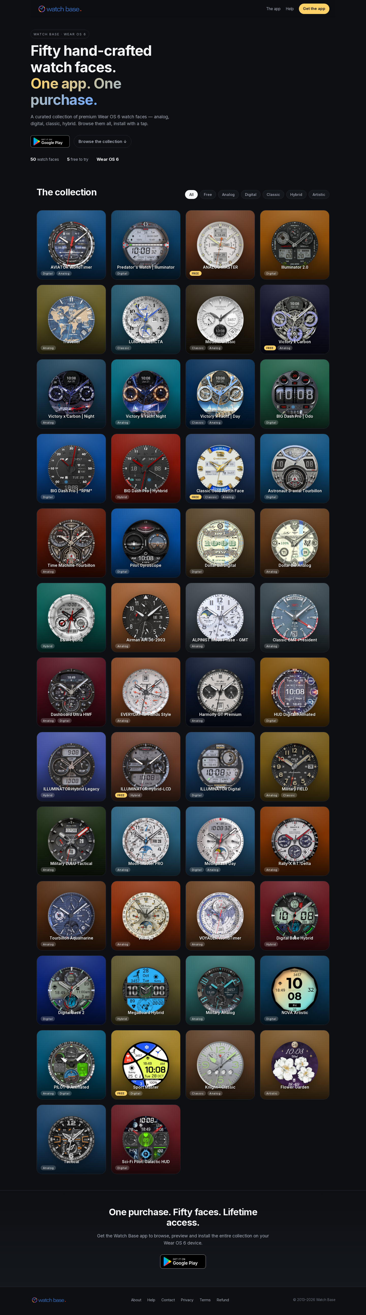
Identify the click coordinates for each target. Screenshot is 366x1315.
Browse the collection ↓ (103, 141)
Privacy (187, 1300)
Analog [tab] (228, 194)
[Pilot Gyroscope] (145, 543)
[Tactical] (71, 1139)
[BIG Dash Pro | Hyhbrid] (145, 468)
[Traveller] (71, 319)
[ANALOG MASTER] (220, 245)
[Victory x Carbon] (294, 319)
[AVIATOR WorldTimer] (71, 245)
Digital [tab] (250, 194)
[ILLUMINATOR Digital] (220, 766)
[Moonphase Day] (220, 841)
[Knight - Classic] (220, 1065)
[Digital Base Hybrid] (294, 915)
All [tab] (191, 194)
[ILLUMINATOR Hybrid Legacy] (71, 766)
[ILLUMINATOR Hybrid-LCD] (145, 766)
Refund (223, 1300)
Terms (205, 1300)
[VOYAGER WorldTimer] (220, 915)
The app (273, 8)
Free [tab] (208, 194)
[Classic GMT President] (294, 617)
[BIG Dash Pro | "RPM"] (71, 468)
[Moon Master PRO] (145, 841)
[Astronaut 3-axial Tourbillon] (294, 468)
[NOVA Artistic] (294, 990)
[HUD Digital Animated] (294, 692)
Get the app (314, 8)
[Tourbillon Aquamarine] (71, 915)
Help (290, 8)
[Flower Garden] (294, 1065)
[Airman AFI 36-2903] (145, 617)
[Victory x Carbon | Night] (71, 394)
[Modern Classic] (220, 319)
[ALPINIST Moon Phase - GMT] (220, 617)
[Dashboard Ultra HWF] (71, 692)
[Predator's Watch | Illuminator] (145, 245)
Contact (168, 1300)
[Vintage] (145, 915)
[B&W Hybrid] (71, 617)
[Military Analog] (220, 990)
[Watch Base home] (60, 8)
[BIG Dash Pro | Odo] (294, 394)
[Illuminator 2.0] (294, 245)
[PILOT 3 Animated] (71, 1065)
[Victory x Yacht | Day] (220, 394)
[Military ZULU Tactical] (71, 841)
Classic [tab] (273, 194)
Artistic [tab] (319, 194)
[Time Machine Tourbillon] (71, 543)
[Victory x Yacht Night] (145, 394)
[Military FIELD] (294, 766)
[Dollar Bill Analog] (294, 543)
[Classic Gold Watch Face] (220, 468)
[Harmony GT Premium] (220, 692)
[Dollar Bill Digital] (220, 543)
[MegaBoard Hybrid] (145, 990)
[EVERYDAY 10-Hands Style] (145, 692)
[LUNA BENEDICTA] (145, 319)
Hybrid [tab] (296, 194)
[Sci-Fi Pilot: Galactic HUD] (145, 1139)
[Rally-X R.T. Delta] (294, 841)
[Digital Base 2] (71, 990)
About (136, 1300)
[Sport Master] (145, 1065)
